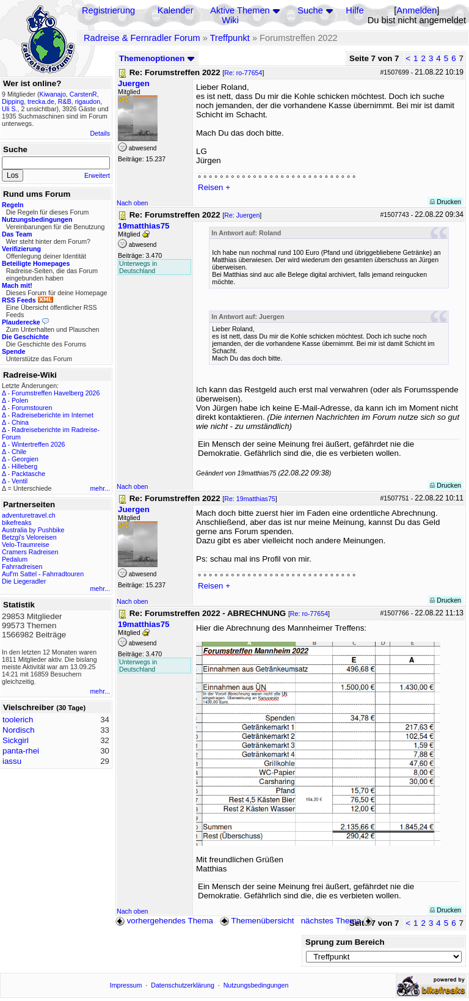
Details (100, 133)
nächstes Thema (338, 920)
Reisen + (214, 187)
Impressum (126, 985)
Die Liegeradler (24, 581)
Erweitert (97, 175)
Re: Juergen (242, 215)
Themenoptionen (157, 58)
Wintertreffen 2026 (38, 444)
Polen (20, 400)
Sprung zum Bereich (345, 942)
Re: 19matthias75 (249, 498)
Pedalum (14, 559)
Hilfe (354, 10)
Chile (19, 451)
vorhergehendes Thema (164, 920)
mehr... (100, 488)
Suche (310, 10)
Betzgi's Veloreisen (29, 537)
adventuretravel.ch (29, 515)
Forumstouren (32, 407)
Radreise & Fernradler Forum (142, 38)
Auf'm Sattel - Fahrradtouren (43, 574)
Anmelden (416, 10)
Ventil (19, 481)
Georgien (25, 459)
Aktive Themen (239, 10)
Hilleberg (24, 466)
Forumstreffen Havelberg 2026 (56, 393)
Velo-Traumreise (25, 544)
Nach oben (132, 203)
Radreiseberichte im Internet (52, 415)
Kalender (176, 10)
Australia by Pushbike (33, 530)
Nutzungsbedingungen (256, 985)
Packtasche (28, 473)
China (20, 422)
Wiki (230, 20)
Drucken (445, 201)
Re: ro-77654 (243, 72)
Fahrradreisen (22, 566)
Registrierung (108, 10)
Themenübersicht (257, 920)
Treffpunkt (230, 38)
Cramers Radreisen (30, 552)
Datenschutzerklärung (182, 985)
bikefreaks (17, 522)
